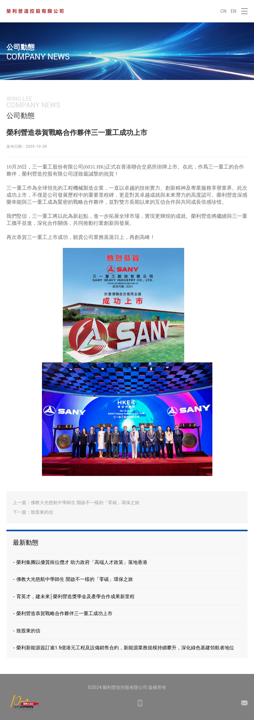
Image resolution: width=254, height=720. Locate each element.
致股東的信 (42, 512)
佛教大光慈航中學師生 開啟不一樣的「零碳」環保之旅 (85, 502)
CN (223, 11)
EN (233, 11)
